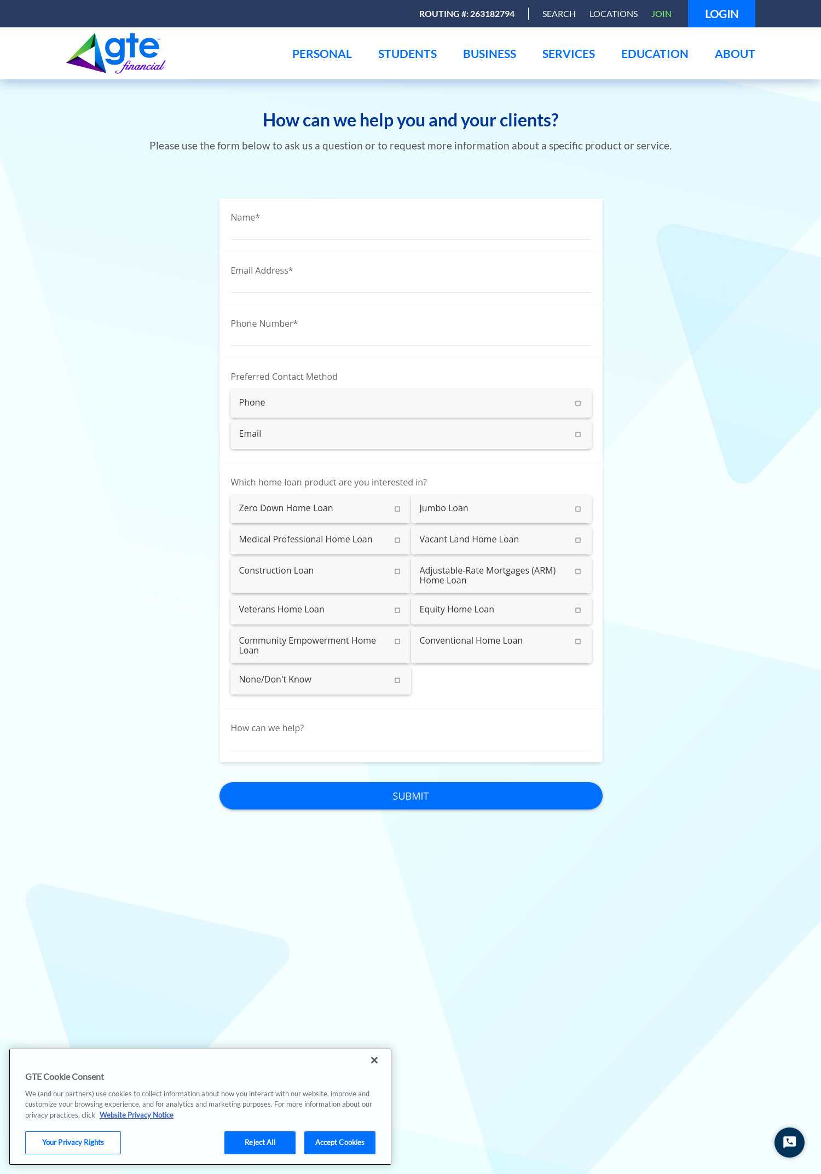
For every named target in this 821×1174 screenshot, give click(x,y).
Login (721, 13)
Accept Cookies (340, 1142)
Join (661, 13)
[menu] (322, 53)
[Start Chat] (789, 1142)
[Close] (374, 1060)
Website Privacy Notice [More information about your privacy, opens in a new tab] (137, 1115)
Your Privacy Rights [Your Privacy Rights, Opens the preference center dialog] (73, 1142)
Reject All (260, 1142)
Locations (613, 13)
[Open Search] (559, 14)
